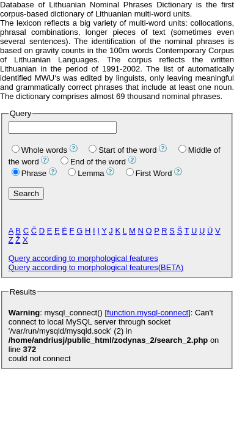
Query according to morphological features (83, 258)
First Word (149, 173)
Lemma (86, 173)
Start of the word (122, 150)
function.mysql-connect (147, 312)
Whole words (39, 150)
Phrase (29, 173)
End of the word (93, 161)
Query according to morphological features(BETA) (96, 267)
